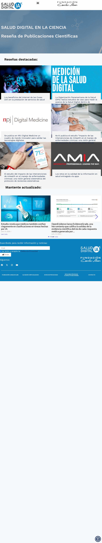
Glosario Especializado (30, 275)
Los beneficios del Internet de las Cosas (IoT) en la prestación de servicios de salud (24, 98)
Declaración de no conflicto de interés (71, 274)
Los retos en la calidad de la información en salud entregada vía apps (76, 175)
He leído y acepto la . (20, 251)
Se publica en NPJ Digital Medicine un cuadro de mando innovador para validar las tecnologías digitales (25, 137)
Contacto (91, 275)
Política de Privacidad (29, 251)
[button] (38, 3)
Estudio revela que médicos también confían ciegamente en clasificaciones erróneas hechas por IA (24, 226)
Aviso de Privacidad (51, 275)
